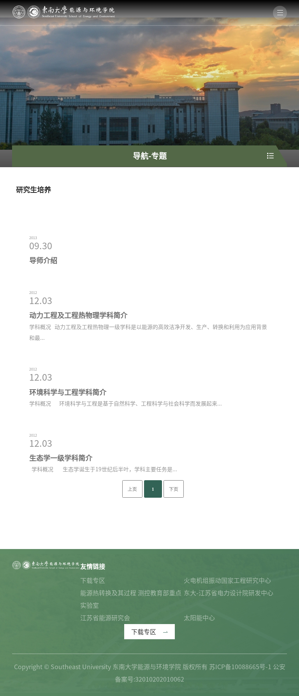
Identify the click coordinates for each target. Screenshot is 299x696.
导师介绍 (43, 292)
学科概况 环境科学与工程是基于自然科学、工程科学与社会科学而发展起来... (125, 435)
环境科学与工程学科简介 (67, 423)
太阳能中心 (199, 618)
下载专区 (92, 580)
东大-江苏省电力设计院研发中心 (228, 593)
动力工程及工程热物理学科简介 (78, 347)
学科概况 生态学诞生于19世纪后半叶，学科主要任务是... (103, 501)
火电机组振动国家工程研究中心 (227, 580)
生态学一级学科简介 (60, 489)
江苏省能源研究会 (105, 618)
